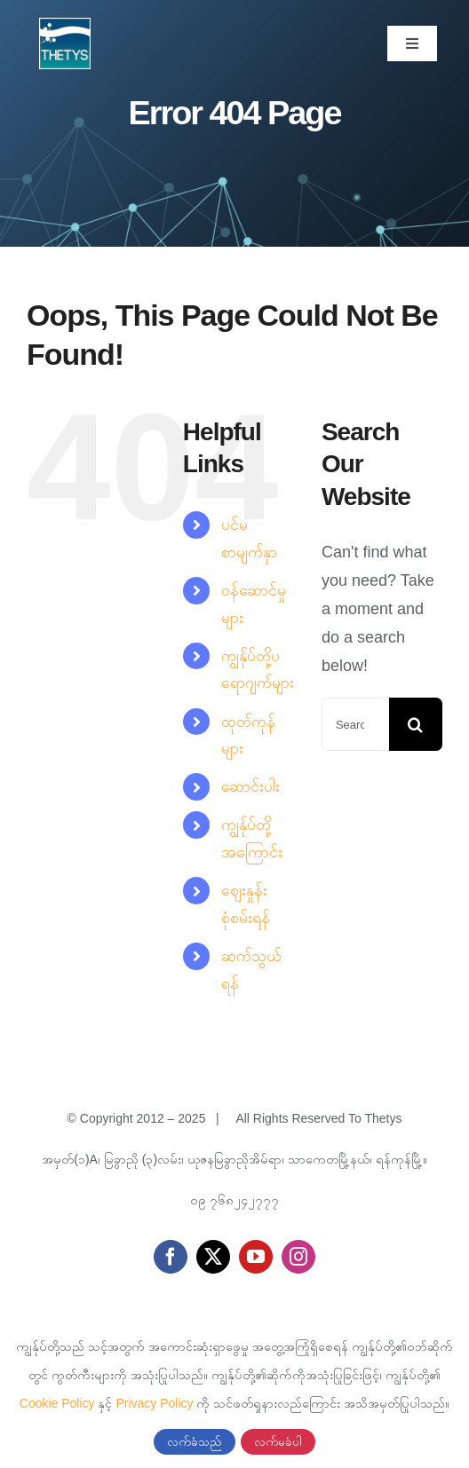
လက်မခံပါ (278, 1441)
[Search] (415, 724)
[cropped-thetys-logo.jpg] (65, 26)
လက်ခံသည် (194, 1441)
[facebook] (170, 1257)
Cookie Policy (57, 1403)
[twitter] (213, 1257)
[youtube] (256, 1257)
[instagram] (298, 1257)
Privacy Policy (154, 1403)
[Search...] (355, 724)
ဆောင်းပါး (250, 786)
